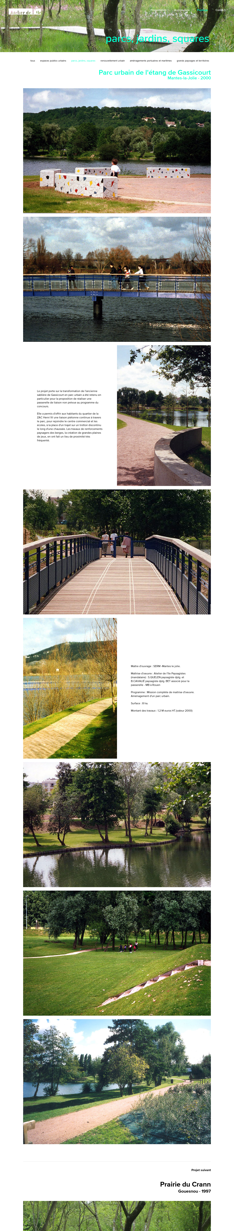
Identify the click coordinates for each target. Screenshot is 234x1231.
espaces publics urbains (53, 60)
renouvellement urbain (112, 60)
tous (32, 60)
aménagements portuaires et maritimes (151, 60)
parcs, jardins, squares (83, 60)
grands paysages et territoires (193, 60)
